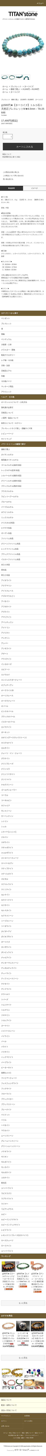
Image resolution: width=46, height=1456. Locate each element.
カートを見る (28, 1421)
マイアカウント (6, 1415)
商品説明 (11, 188)
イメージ (34, 188)
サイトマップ (6, 439)
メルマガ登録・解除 (18, 1438)
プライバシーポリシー (31, 1435)
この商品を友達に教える (9, 172)
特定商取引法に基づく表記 (11, 157)
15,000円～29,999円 (30, 89)
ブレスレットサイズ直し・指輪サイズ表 (16, 428)
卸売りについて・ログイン (11, 423)
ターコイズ (28, 86)
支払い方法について (14, 1433)
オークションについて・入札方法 (14, 402)
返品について (6, 154)
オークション (16, 291)
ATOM (31, 1438)
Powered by (23, 1450)
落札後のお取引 (7, 407)
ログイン (4, 1421)
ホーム (5, 86)
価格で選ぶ (15, 89)
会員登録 (27, 1415)
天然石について (7, 413)
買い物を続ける (6, 179)
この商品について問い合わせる (12, 176)
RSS (27, 1438)
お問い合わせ (5, 1426)
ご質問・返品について (9, 418)
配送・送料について (27, 1433)
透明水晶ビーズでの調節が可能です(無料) (15, 278)
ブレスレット (16, 86)
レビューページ (7, 434)
